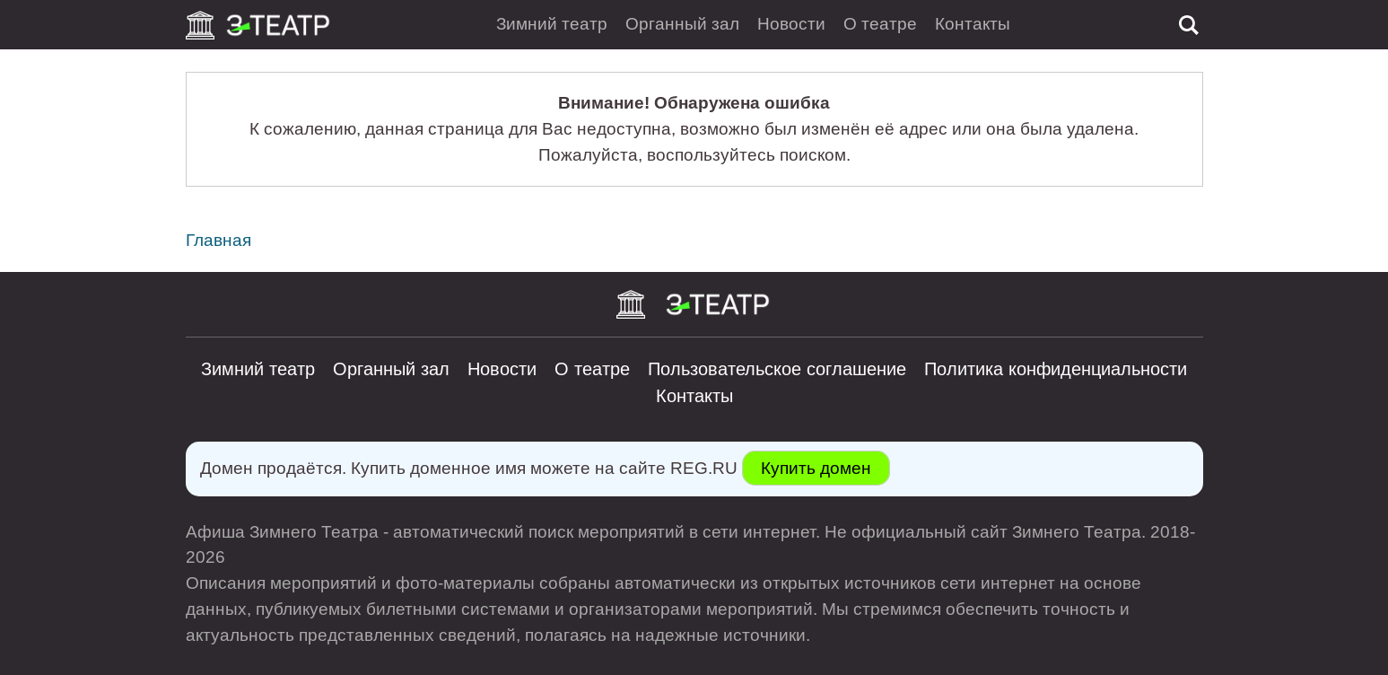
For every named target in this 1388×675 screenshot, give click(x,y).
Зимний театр (551, 23)
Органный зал (682, 23)
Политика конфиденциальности (1055, 369)
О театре (880, 23)
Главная (218, 240)
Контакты (972, 23)
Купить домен (816, 468)
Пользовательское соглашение (777, 369)
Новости (791, 23)
